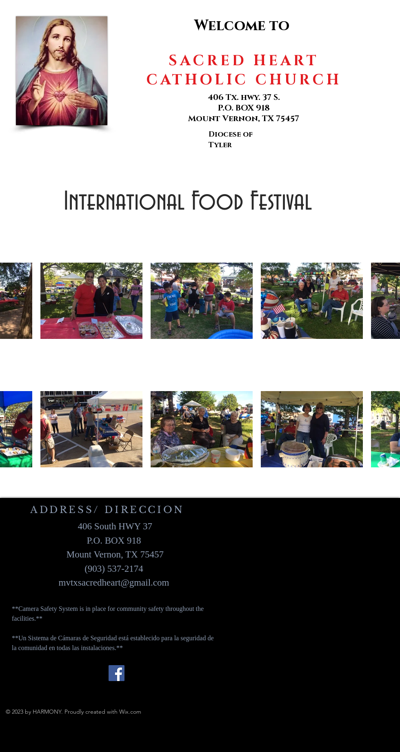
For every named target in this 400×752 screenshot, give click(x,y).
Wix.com (130, 711)
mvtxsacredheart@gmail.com (114, 582)
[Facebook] (116, 673)
